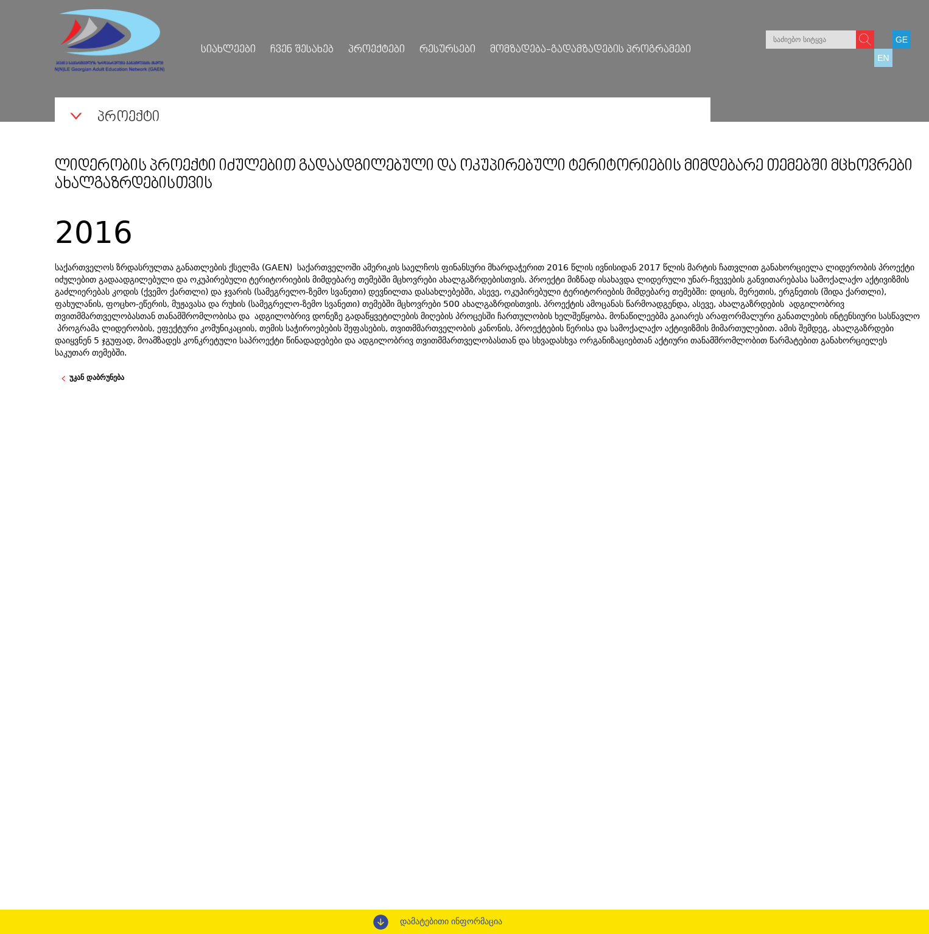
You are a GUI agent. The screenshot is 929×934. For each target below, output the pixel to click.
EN (883, 58)
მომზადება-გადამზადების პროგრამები (590, 50)
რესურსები (447, 50)
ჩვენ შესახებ (302, 50)
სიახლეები (228, 50)
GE (902, 39)
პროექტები (376, 50)
